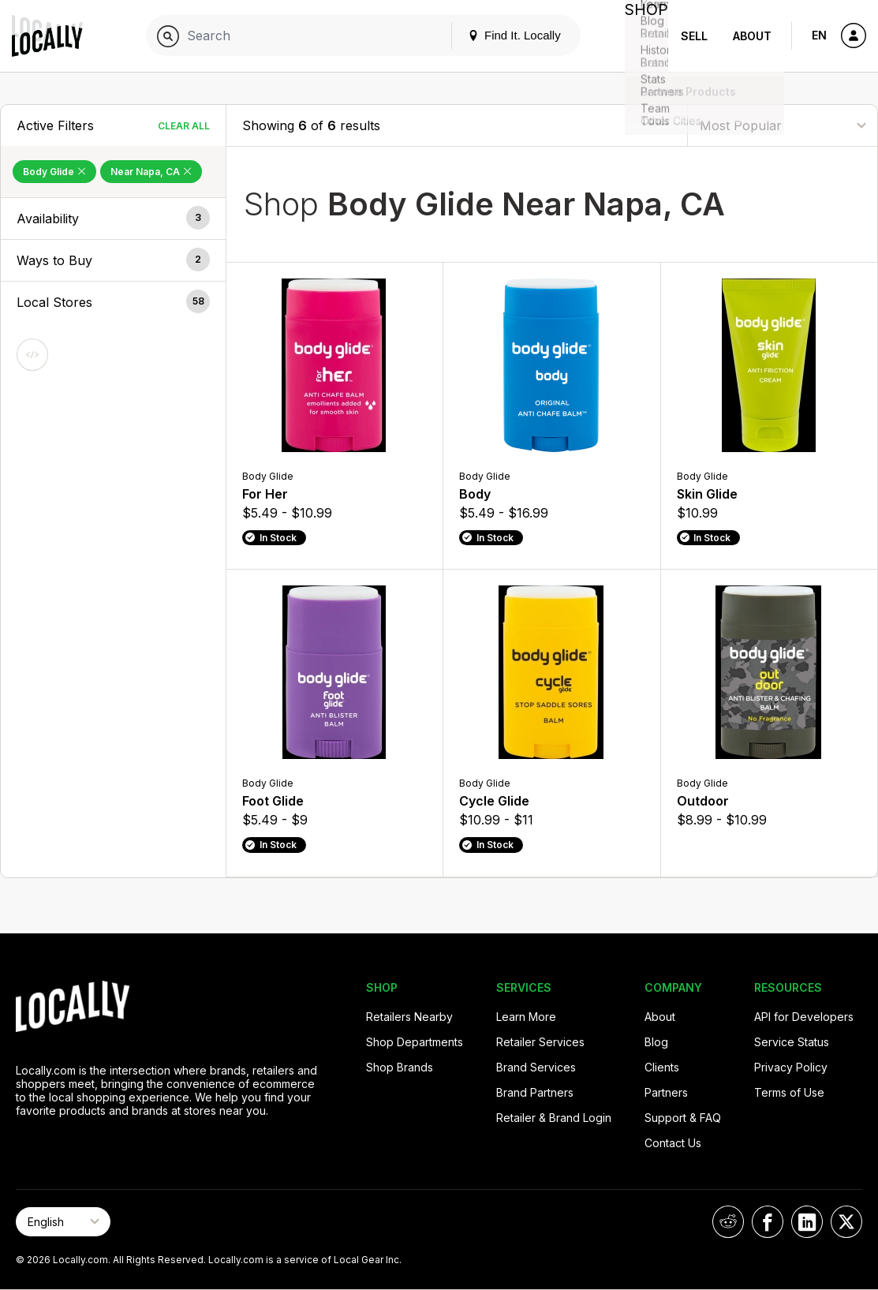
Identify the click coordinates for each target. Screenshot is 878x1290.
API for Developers (804, 1016)
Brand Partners (535, 1092)
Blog (656, 1042)
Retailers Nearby (409, 1016)
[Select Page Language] (63, 1221)
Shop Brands (399, 1067)
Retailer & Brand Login (553, 1117)
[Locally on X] (846, 1222)
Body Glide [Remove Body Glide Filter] (54, 172)
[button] (113, 218)
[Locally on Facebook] (767, 1222)
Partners (666, 1092)
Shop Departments (414, 1042)
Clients (661, 1067)
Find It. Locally (500, 35)
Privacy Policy (791, 1067)
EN (819, 35)
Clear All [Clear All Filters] (184, 126)
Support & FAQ (682, 1117)
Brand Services (536, 1067)
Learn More (526, 1016)
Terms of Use (789, 1092)
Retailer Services (540, 1042)
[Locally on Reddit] (728, 1222)
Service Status (791, 1042)
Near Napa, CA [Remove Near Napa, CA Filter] (151, 172)
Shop (640, 36)
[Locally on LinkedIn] (807, 1222)
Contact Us (672, 1143)
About (752, 36)
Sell (694, 36)
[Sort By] (782, 125)
